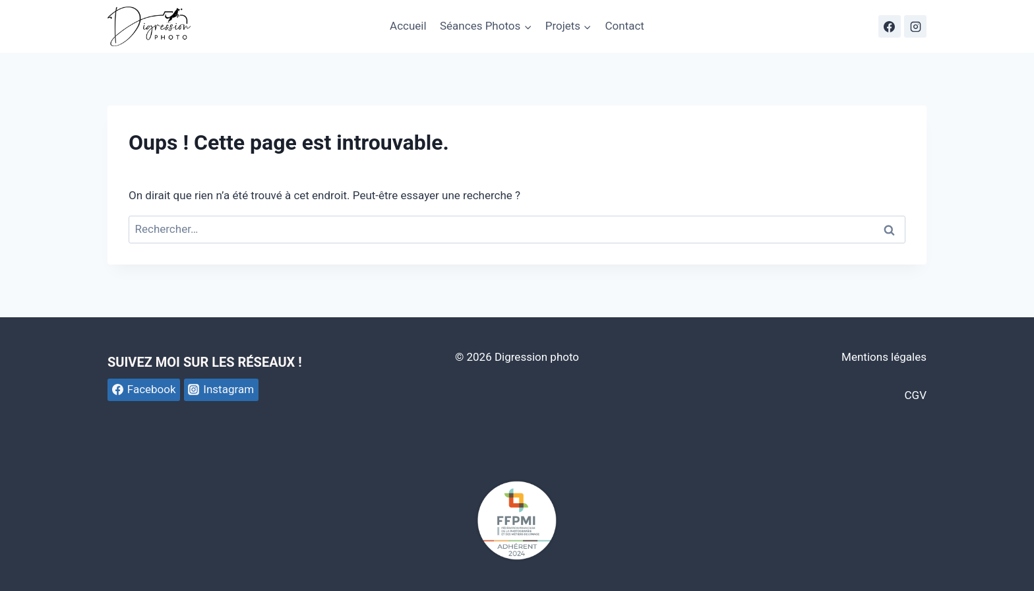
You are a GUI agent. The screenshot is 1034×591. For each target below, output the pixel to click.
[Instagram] (915, 26)
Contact (624, 25)
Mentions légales (884, 356)
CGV (916, 395)
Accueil (408, 25)
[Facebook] (889, 26)
